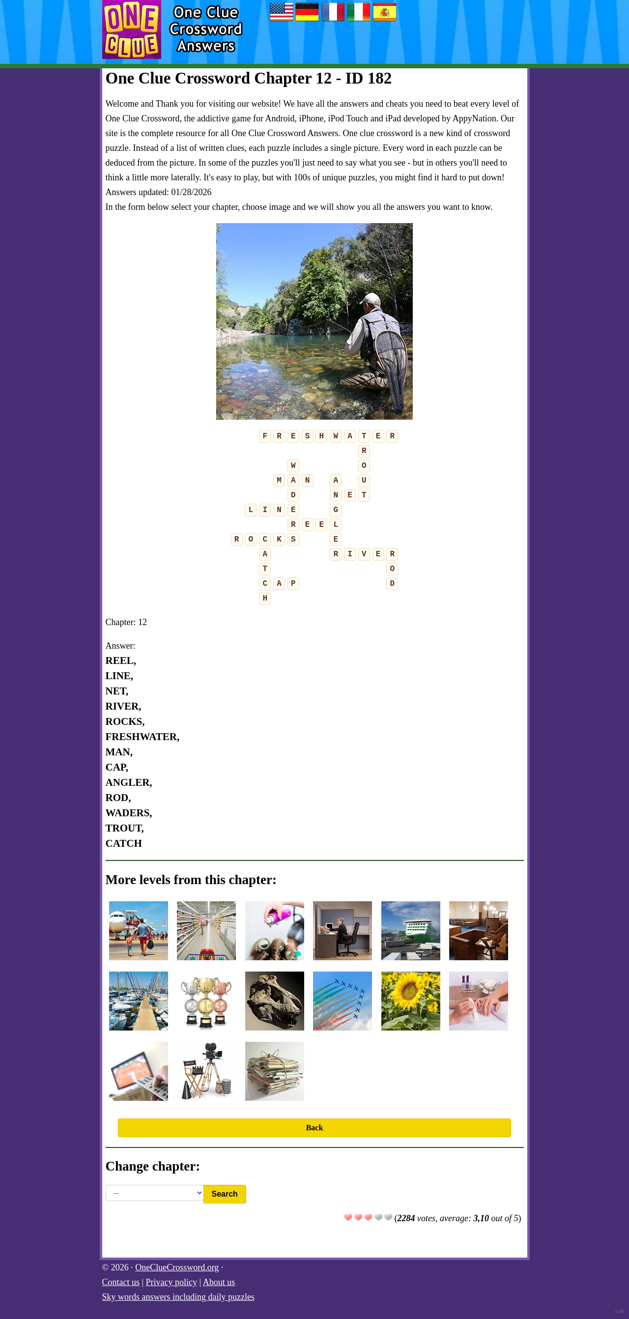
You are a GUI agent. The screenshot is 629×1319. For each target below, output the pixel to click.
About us (219, 1282)
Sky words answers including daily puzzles (178, 1297)
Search (225, 1194)
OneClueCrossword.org (177, 1267)
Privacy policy (171, 1282)
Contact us (121, 1282)
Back (314, 1127)
